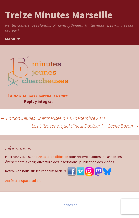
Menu (10, 38)
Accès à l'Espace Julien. (23, 180)
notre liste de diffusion (51, 156)
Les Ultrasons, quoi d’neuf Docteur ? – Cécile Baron (85, 126)
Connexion (69, 205)
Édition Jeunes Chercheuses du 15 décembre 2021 (52, 118)
